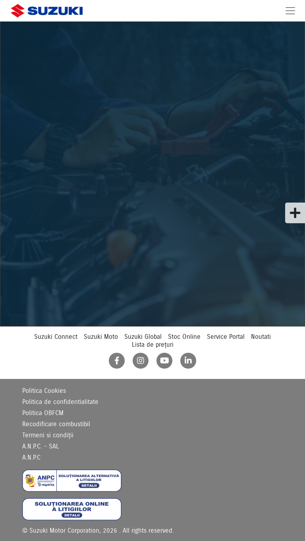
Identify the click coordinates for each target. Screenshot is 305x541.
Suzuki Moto (101, 337)
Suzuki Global (143, 337)
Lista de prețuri (153, 345)
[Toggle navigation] (290, 10)
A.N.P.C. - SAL (40, 446)
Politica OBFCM (43, 413)
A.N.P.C (31, 458)
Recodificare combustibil (56, 424)
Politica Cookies (44, 391)
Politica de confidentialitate (60, 402)
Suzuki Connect (55, 337)
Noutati (261, 337)
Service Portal (226, 337)
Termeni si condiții (47, 435)
